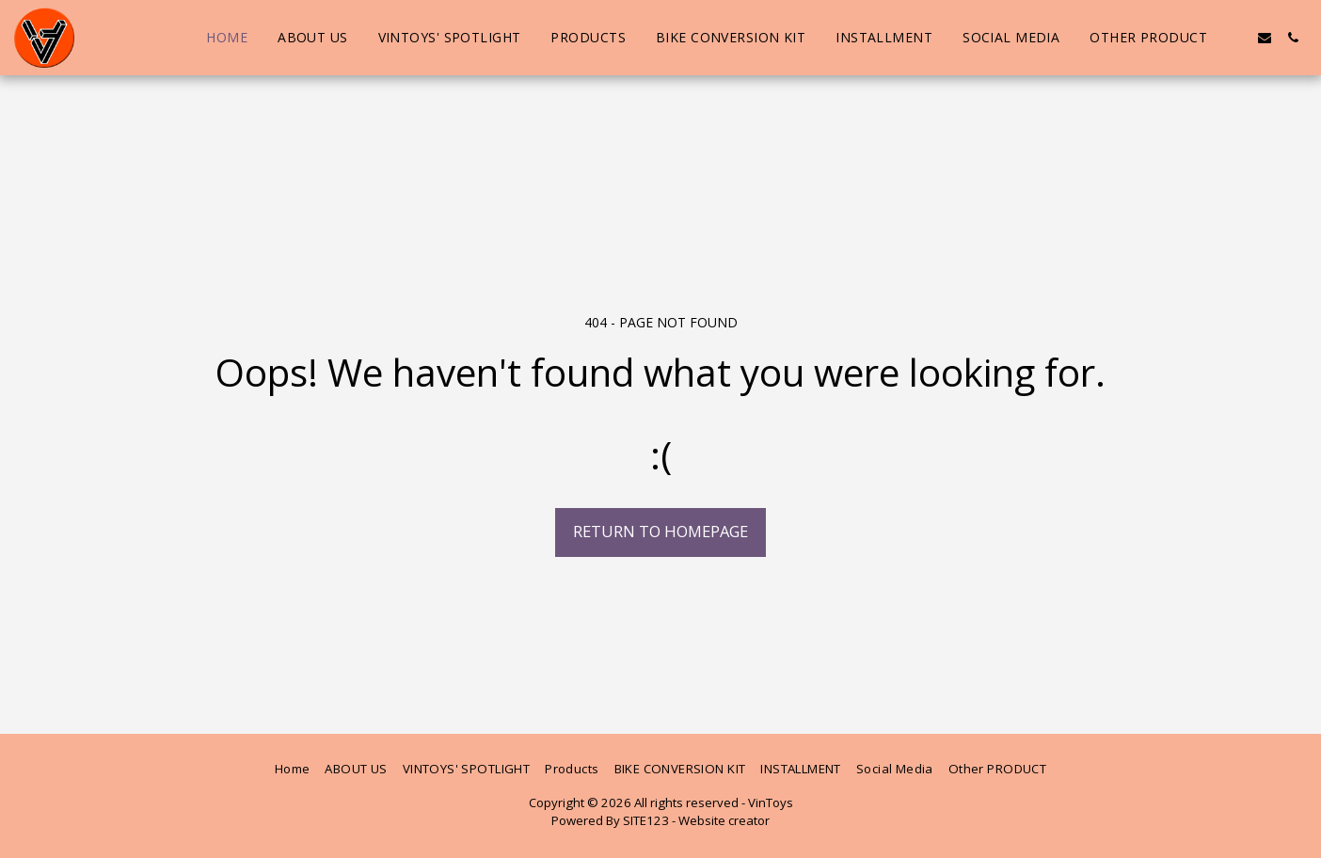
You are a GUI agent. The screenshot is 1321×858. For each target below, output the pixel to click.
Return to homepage (660, 531)
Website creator (724, 820)
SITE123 (646, 820)
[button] (1236, 37)
